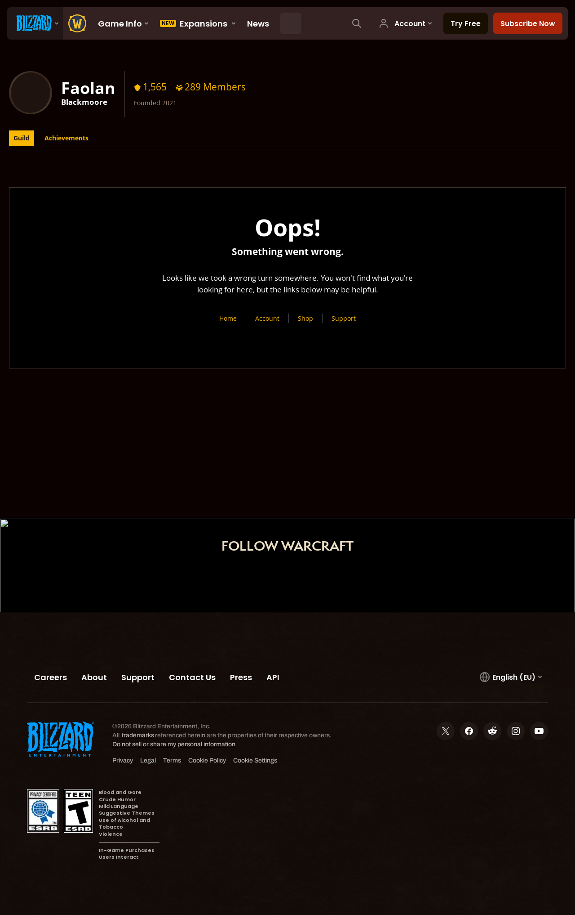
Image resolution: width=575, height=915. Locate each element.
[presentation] (35, 23)
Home (228, 318)
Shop (305, 318)
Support (344, 318)
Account (267, 318)
